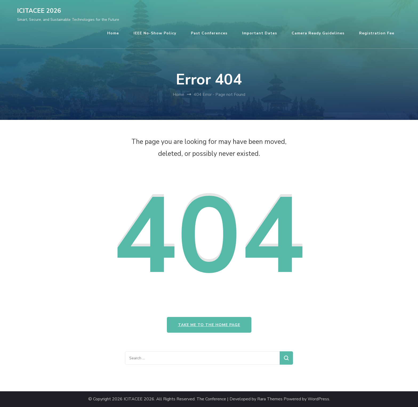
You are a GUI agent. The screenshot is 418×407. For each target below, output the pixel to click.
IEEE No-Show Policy (155, 33)
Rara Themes (270, 399)
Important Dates (259, 33)
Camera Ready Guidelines (318, 33)
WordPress (318, 399)
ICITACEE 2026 (39, 11)
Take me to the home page (209, 324)
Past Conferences (209, 33)
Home (113, 33)
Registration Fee (376, 33)
